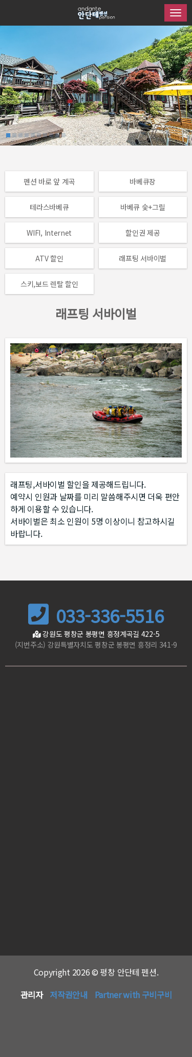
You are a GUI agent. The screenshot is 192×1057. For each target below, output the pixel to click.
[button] (8, 135)
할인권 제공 (142, 232)
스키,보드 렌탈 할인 (49, 284)
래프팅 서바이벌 (142, 258)
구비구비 (157, 994)
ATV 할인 (49, 258)
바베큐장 (143, 181)
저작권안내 (69, 994)
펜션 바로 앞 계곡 (49, 181)
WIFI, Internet (49, 232)
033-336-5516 (95, 615)
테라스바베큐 (49, 207)
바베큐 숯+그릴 (142, 207)
